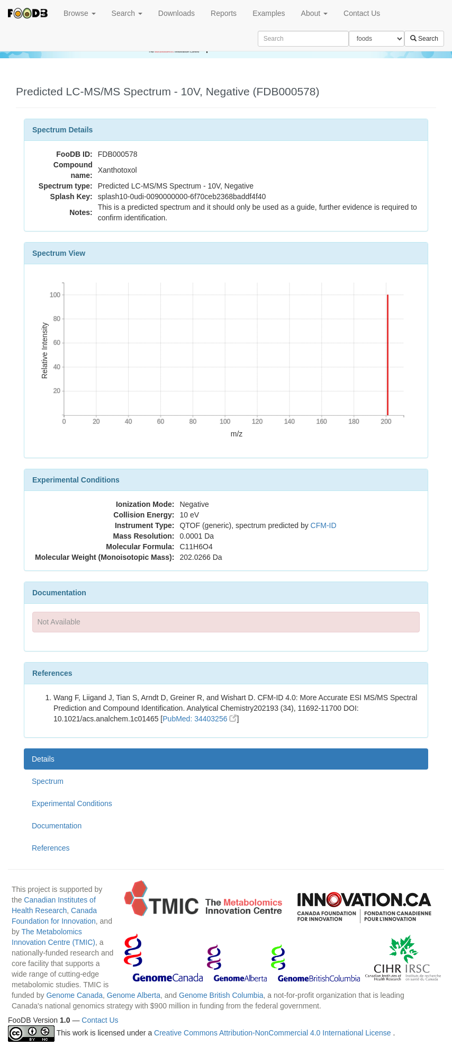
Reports (224, 13)
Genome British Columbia (221, 995)
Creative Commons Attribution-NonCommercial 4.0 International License (273, 1033)
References (51, 848)
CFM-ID (324, 525)
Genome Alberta (133, 995)
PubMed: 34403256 (199, 718)
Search (127, 13)
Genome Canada (74, 995)
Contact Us (361, 13)
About (314, 13)
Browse (80, 13)
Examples (268, 13)
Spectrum (48, 781)
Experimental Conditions (72, 803)
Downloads (176, 13)
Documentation (57, 825)
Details (43, 759)
